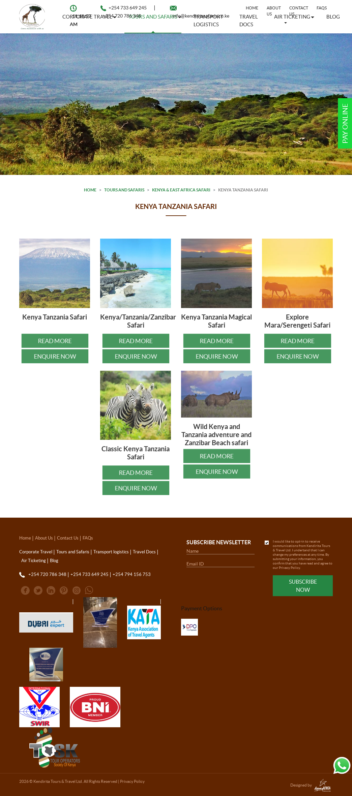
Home (252, 8)
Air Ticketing (33, 560)
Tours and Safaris (124, 190)
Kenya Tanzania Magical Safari (216, 325)
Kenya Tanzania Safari (54, 321)
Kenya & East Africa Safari (181, 190)
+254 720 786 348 (122, 16)
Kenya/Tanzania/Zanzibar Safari (138, 325)
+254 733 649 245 (128, 7)
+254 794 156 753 (132, 574)
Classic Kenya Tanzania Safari (135, 456)
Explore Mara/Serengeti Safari (297, 325)
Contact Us (298, 11)
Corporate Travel (35, 551)
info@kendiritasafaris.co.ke (200, 16)
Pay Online (345, 123)
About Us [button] (274, 11)
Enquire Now (54, 360)
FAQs (322, 8)
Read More (54, 344)
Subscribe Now (303, 586)
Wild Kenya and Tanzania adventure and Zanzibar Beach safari (216, 438)
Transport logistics (111, 551)
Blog (333, 17)
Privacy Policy (289, 568)
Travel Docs (144, 551)
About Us (44, 538)
